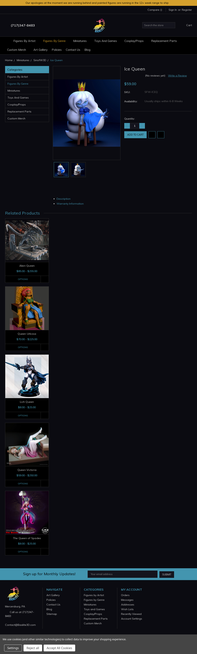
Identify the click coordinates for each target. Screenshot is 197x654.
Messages (127, 600)
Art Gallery (40, 50)
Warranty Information (72, 203)
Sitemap (51, 614)
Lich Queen (27, 402)
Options (22, 279)
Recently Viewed (131, 614)
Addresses (127, 604)
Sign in (173, 9)
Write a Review (177, 75)
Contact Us (73, 50)
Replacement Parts (164, 41)
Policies (57, 50)
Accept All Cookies (59, 648)
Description (65, 198)
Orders (125, 595)
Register (187, 9)
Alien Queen (27, 265)
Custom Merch (18, 50)
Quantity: (129, 118)
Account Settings (131, 619)
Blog (87, 50)
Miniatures (81, 41)
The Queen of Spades (27, 538)
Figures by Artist (26, 41)
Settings (13, 648)
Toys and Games (107, 41)
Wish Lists (127, 609)
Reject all (33, 648)
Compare (155, 9)
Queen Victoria (27, 470)
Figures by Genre (56, 41)
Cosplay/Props (135, 41)
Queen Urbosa (27, 333)
